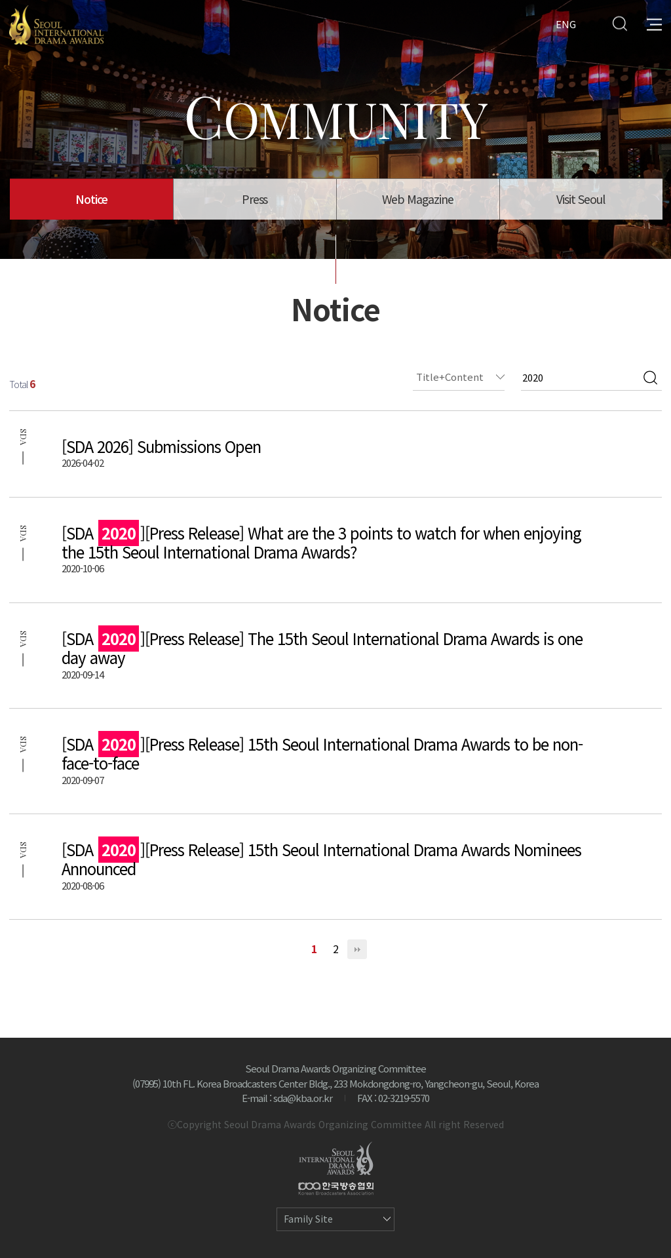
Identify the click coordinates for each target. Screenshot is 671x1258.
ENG (566, 23)
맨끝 (357, 949)
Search (619, 23)
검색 (650, 377)
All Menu (654, 23)
